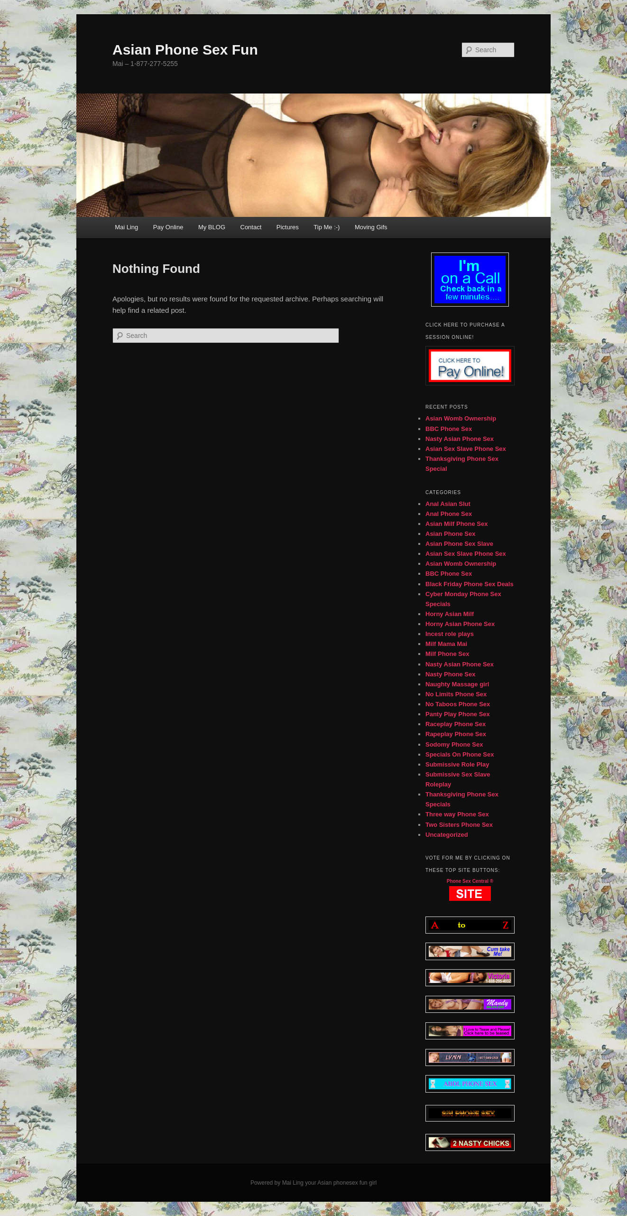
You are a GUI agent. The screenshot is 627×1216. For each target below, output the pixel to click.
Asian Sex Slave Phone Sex (465, 448)
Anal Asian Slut (447, 503)
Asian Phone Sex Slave (459, 543)
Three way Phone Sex (457, 814)
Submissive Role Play (457, 764)
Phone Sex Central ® (470, 881)
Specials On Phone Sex (459, 754)
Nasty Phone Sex (450, 674)
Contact (251, 227)
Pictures (288, 227)
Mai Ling (126, 227)
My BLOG (211, 227)
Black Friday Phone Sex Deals (469, 584)
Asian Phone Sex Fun (185, 49)
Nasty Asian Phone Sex (459, 438)
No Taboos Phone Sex (457, 704)
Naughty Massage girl (457, 684)
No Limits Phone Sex (456, 694)
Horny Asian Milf (449, 613)
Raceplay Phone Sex (455, 724)
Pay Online (168, 227)
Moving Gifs (371, 227)
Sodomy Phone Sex (454, 744)
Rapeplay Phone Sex (455, 734)
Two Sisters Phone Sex (459, 824)
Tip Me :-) (327, 227)
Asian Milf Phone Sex (456, 523)
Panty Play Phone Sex (457, 714)
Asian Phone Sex (450, 533)
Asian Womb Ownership (460, 418)
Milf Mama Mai (446, 643)
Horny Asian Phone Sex (460, 623)
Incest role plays (449, 633)
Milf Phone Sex (447, 653)
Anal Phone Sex (448, 513)
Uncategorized (446, 834)
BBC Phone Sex (448, 428)
